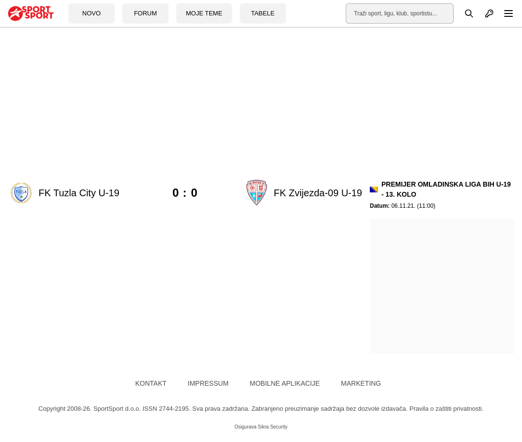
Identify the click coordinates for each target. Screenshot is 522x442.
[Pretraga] (464, 13)
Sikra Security (272, 426)
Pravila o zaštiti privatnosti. (446, 408)
